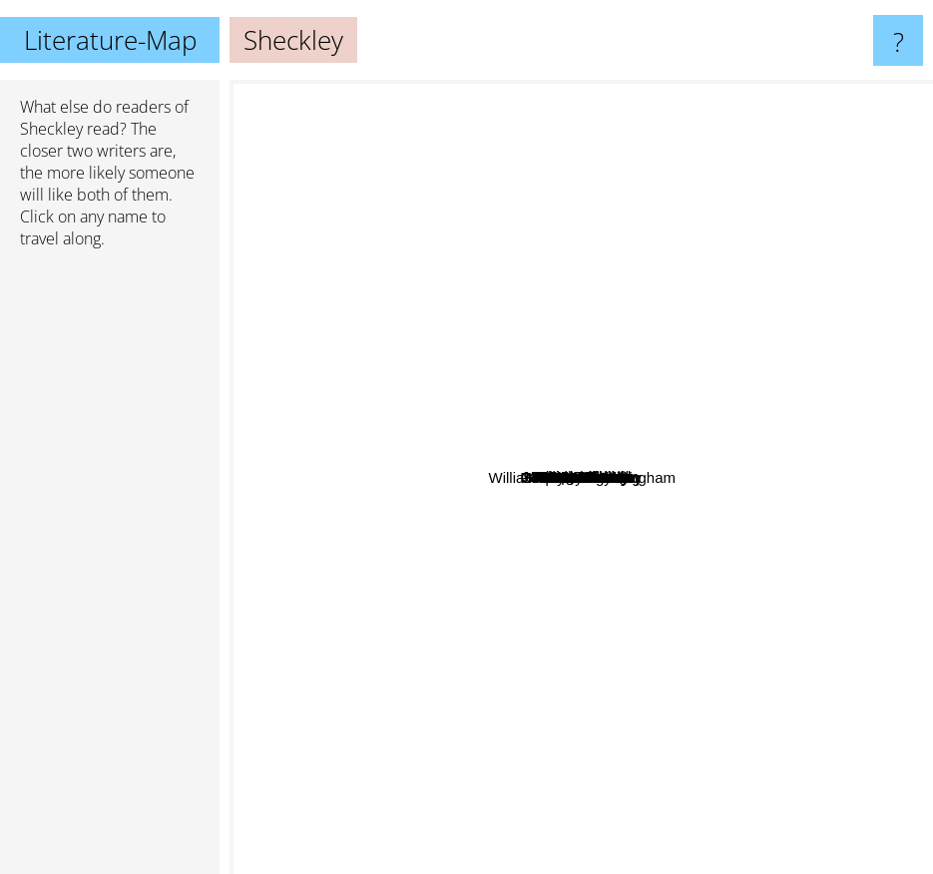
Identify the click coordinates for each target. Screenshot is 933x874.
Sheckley (51, 129)
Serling (518, 488)
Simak (519, 338)
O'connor (525, 470)
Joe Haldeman (546, 297)
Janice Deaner (629, 490)
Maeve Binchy (741, 688)
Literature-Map (110, 40)
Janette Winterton (533, 395)
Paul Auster (761, 754)
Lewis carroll (787, 286)
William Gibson (571, 154)
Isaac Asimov (795, 417)
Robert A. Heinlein (506, 601)
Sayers (601, 417)
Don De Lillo (667, 451)
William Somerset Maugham (763, 573)
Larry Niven (627, 259)
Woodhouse (603, 520)
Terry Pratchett (300, 580)
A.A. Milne (614, 398)
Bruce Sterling (416, 549)
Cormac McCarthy (472, 822)
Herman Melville (579, 749)
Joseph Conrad (349, 379)
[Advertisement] (110, 569)
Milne (619, 585)
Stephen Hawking (681, 641)
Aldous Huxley (340, 543)
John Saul (789, 257)
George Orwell (345, 284)
